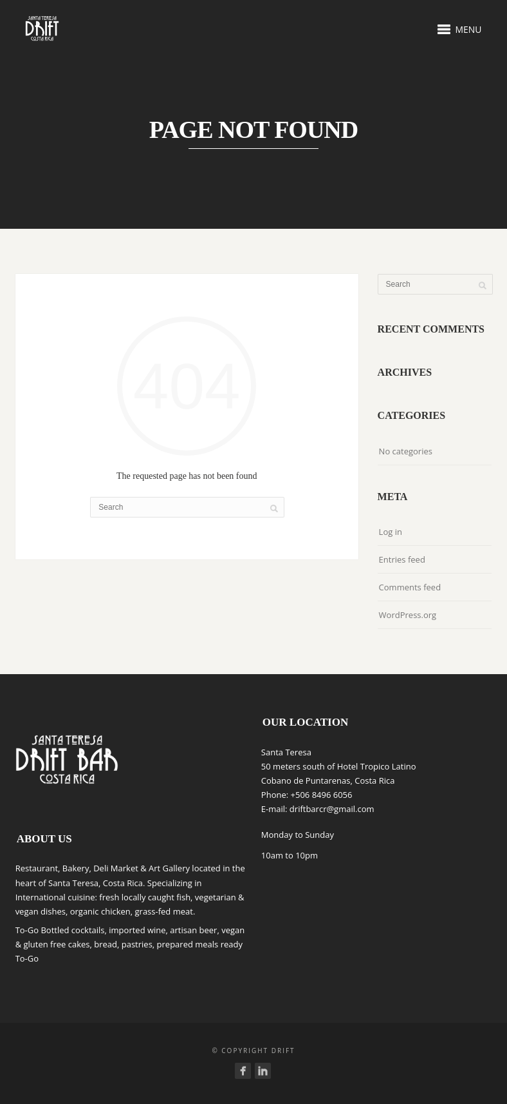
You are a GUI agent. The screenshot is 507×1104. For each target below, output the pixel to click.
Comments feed (410, 587)
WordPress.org (408, 615)
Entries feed (402, 559)
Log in (390, 531)
